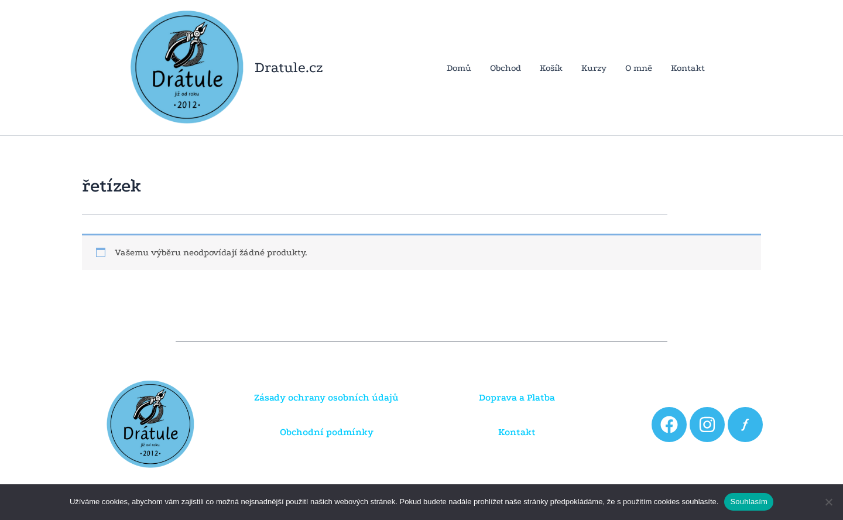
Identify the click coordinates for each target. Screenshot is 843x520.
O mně (638, 68)
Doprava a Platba (517, 397)
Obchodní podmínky (326, 431)
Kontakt (688, 68)
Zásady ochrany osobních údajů (326, 397)
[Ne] (828, 502)
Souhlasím (748, 501)
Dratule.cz (289, 67)
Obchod (505, 68)
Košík (551, 68)
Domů (459, 68)
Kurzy (593, 68)
